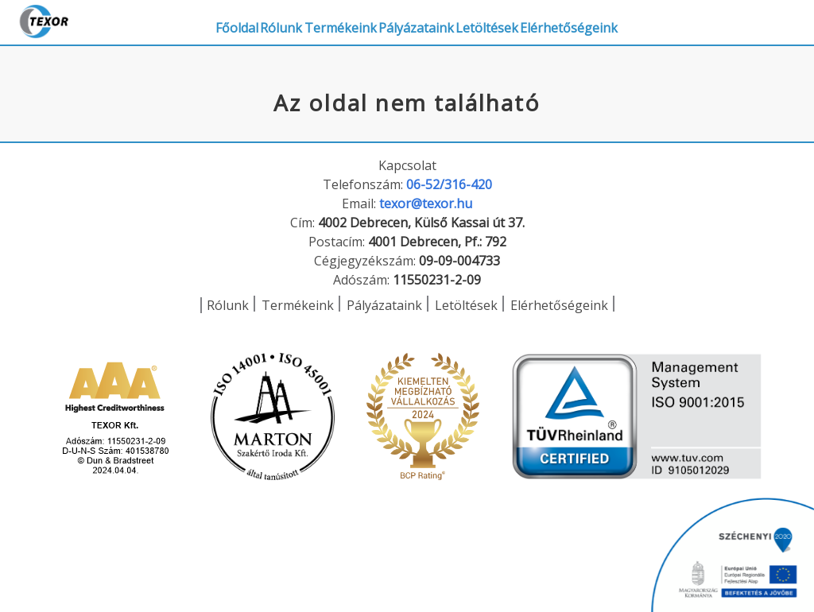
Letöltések (593, 22)
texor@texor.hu (425, 203)
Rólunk (317, 22)
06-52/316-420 (449, 184)
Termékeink (399, 22)
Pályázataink (499, 22)
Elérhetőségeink (699, 22)
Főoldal (248, 22)
